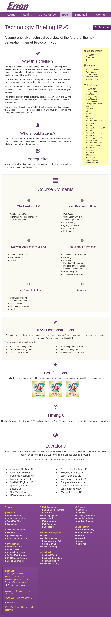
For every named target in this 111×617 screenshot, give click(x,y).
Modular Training (84, 521)
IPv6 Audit (46, 513)
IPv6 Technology (49, 524)
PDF (88, 60)
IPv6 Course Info (13, 547)
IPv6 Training (12, 544)
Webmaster (21, 585)
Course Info (82, 510)
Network (80, 538)
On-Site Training (84, 518)
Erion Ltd (10, 532)
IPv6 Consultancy (49, 507)
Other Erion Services (15, 518)
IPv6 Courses (12, 549)
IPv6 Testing (47, 527)
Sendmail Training (49, 555)
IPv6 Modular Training (16, 558)
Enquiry (9, 585)
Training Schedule (85, 515)
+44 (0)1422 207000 (15, 582)
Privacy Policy (11, 602)
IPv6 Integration (48, 521)
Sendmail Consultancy (51, 558)
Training (80, 507)
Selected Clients (13, 515)
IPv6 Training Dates (15, 552)
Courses (80, 513)
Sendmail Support (49, 561)
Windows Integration (51, 532)
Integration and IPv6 (50, 541)
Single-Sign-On (48, 544)
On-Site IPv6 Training (16, 555)
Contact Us (11, 524)
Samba (44, 535)
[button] (12, 14)
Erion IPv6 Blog (13, 521)
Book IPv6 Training (15, 561)
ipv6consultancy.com (16, 538)
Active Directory (48, 538)
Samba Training (48, 547)
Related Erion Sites (15, 530)
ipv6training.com (14, 535)
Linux (79, 541)
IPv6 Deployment (49, 515)
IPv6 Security (47, 518)
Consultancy (82, 527)
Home (8, 507)
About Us (10, 513)
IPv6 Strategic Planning (52, 510)
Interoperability (83, 532)
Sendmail (45, 552)
